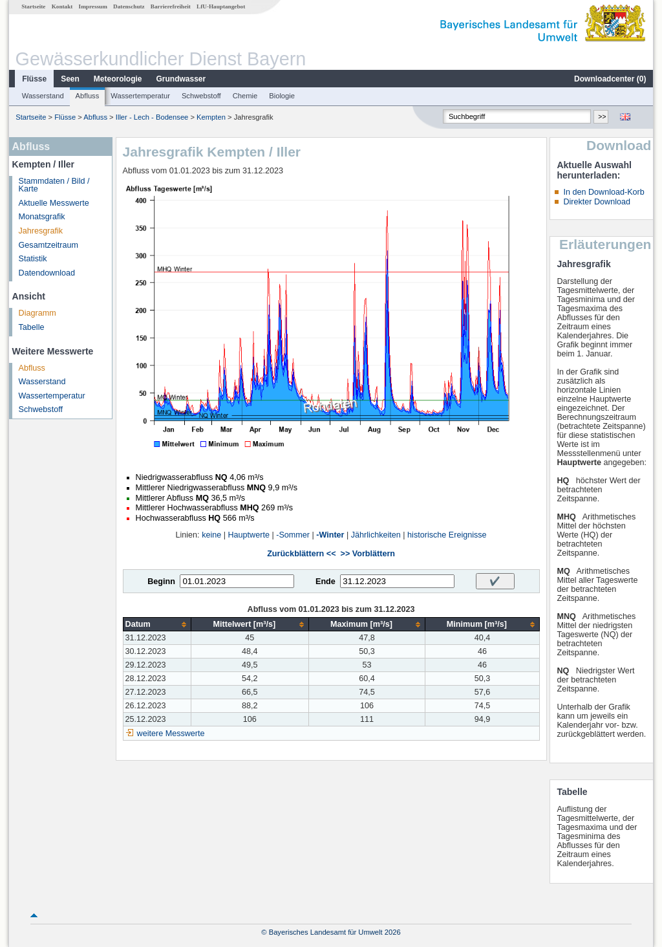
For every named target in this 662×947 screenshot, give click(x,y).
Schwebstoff (201, 96)
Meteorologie (118, 78)
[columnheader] (157, 624)
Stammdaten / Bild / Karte (54, 185)
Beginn (161, 581)
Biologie (282, 96)
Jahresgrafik (41, 230)
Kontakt (62, 6)
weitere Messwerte (171, 733)
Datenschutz (129, 6)
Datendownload (47, 273)
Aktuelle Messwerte (54, 203)
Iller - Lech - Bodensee (152, 117)
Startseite (33, 6)
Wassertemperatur (140, 96)
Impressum (93, 6)
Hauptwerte (249, 534)
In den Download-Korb (603, 192)
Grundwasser (181, 78)
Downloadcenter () (610, 78)
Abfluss (88, 96)
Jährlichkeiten (376, 534)
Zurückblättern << (301, 553)
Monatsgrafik (42, 216)
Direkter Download (596, 201)
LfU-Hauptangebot (221, 6)
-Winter (330, 534)
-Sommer (293, 534)
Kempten (211, 117)
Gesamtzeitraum (48, 245)
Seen (70, 78)
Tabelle (32, 327)
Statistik (33, 258)
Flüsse (34, 78)
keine (211, 534)
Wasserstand (43, 96)
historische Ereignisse (447, 534)
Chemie (245, 96)
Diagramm (37, 313)
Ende (325, 581)
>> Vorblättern (368, 553)
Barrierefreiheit (171, 6)
